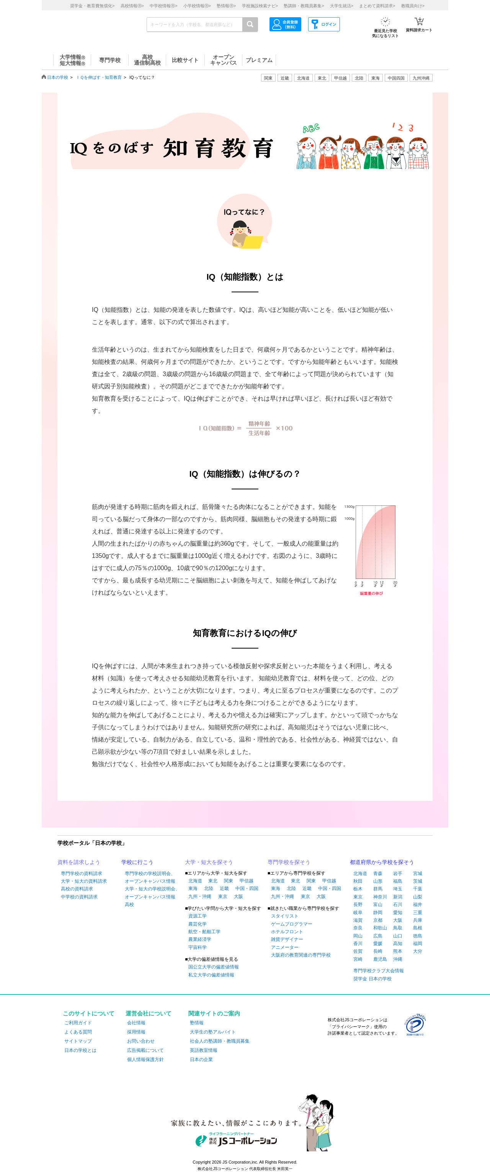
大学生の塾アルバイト (213, 1032)
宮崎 (358, 959)
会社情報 (136, 1022)
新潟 (397, 897)
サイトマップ (78, 1041)
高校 (129, 904)
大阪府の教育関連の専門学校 (301, 955)
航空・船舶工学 (204, 931)
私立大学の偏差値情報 (211, 975)
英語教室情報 (203, 1050)
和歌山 (380, 928)
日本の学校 (57, 77)
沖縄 (397, 959)
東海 (193, 888)
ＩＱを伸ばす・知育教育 (99, 77)
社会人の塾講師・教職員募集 (220, 1041)
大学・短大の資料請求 (84, 881)
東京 (222, 896)
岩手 (397, 873)
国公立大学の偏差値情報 (213, 967)
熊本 (397, 951)
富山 (377, 904)
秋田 (358, 881)
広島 (377, 936)
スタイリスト (285, 916)
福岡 (417, 943)
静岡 (377, 912)
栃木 (358, 889)
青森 (377, 873)
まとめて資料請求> (377, 5)
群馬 (377, 889)
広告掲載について (145, 1050)
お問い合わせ (141, 1041)
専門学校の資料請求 (81, 873)
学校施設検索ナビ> (260, 5)
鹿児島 (380, 959)
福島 (397, 881)
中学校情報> (163, 5)
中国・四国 (246, 888)
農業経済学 (199, 939)
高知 (397, 943)
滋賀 (358, 920)
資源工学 (197, 916)
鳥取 (397, 928)
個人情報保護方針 (145, 1059)
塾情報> (226, 5)
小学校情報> (197, 5)
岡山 (358, 936)
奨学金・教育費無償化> (92, 5)
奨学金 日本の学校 (372, 978)
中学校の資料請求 (79, 897)
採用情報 (136, 1032)
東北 (212, 880)
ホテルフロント (287, 931)
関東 (228, 880)
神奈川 (380, 897)
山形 (377, 881)
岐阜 (358, 912)
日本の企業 (201, 1059)
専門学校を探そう (289, 862)
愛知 (397, 912)
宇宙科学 (197, 947)
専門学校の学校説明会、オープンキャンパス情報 (150, 877)
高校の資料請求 (77, 889)
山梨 (417, 897)
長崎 (377, 951)
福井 (417, 904)
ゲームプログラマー (291, 924)
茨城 (417, 881)
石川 (397, 904)
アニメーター (285, 947)
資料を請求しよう (78, 862)
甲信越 (246, 880)
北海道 (303, 78)
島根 (417, 928)
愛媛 (377, 943)
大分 (417, 951)
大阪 (238, 896)
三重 (417, 912)
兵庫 (417, 920)
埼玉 (397, 889)
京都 (377, 920)
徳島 (417, 936)
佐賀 (358, 951)
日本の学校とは (80, 1050)
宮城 (417, 873)
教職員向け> (413, 5)
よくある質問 (78, 1032)
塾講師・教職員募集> (304, 5)
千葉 (417, 889)
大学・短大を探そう (209, 862)
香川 (358, 943)
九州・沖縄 (199, 896)
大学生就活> (341, 5)
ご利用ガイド (78, 1022)
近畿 (224, 888)
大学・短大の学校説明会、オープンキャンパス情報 (152, 892)
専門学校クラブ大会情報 (378, 970)
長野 (358, 904)
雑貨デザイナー (287, 939)
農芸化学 (197, 924)
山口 (397, 936)
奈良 (358, 928)
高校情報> (132, 5)
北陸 (208, 888)
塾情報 (197, 1022)
